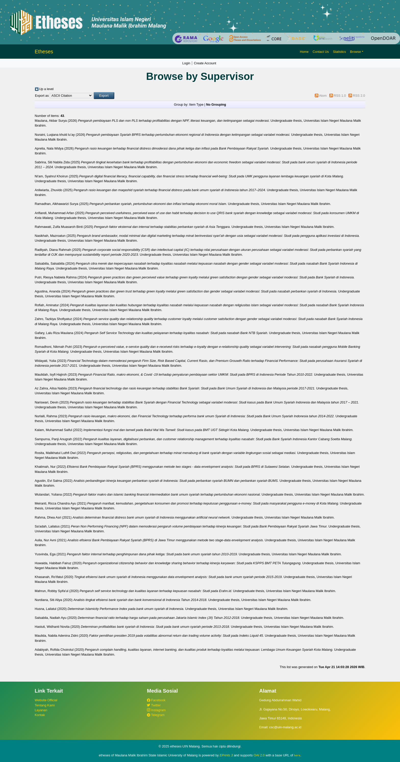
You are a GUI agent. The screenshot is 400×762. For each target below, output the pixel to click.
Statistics (339, 52)
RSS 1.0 (340, 95)
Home (304, 52)
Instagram (156, 710)
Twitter (154, 705)
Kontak (40, 715)
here (297, 755)
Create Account (205, 63)
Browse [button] (355, 52)
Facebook (156, 700)
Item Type (196, 104)
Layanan (41, 710)
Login (186, 63)
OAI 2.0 (259, 755)
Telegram (156, 715)
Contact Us (321, 52)
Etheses (44, 51)
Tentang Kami (45, 705)
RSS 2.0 (359, 95)
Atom (323, 95)
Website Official (46, 700)
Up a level (46, 89)
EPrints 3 (226, 755)
